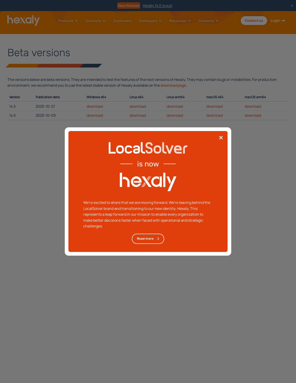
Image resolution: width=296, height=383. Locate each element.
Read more (145, 239)
